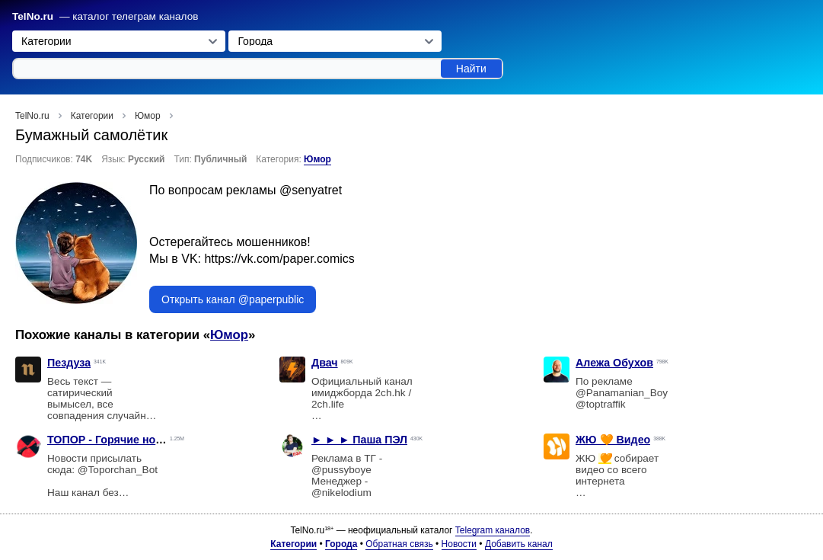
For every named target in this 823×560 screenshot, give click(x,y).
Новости (459, 544)
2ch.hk (390, 392)
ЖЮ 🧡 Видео (613, 440)
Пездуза (69, 363)
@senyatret (310, 190)
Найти (471, 68)
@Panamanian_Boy (622, 392)
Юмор (317, 159)
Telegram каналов (492, 530)
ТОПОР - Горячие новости (117, 440)
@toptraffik (601, 404)
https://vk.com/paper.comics (279, 258)
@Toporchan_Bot (118, 469)
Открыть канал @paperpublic (232, 299)
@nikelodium (341, 492)
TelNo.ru (32, 16)
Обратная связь (398, 544)
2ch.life (327, 404)
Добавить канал (519, 544)
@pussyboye (341, 469)
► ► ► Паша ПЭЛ (359, 440)
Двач (324, 363)
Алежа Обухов (614, 363)
